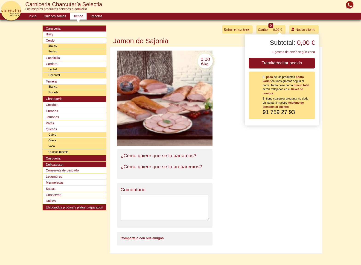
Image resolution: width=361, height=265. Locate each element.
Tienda (78, 16)
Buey (49, 34)
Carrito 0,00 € (270, 28)
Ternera (51, 81)
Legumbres (54, 176)
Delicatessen (55, 164)
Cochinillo (53, 58)
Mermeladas (55, 182)
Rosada (53, 92)
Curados (52, 111)
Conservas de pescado (62, 170)
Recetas (96, 16)
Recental (54, 75)
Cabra (52, 134)
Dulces (51, 201)
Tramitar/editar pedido (282, 63)
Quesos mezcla (58, 152)
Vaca (51, 146)
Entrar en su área (236, 29)
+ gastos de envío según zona (293, 52)
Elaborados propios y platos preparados (74, 207)
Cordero (52, 64)
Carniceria (53, 28)
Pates (50, 123)
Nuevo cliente (303, 29)
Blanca (52, 86)
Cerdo (50, 40)
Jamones (52, 117)
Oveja (52, 140)
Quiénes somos (55, 16)
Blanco (52, 45)
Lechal (52, 69)
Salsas (50, 189)
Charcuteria (54, 99)
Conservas (53, 195)
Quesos (51, 129)
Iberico (52, 51)
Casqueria (53, 158)
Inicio (32, 16)
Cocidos (52, 105)
